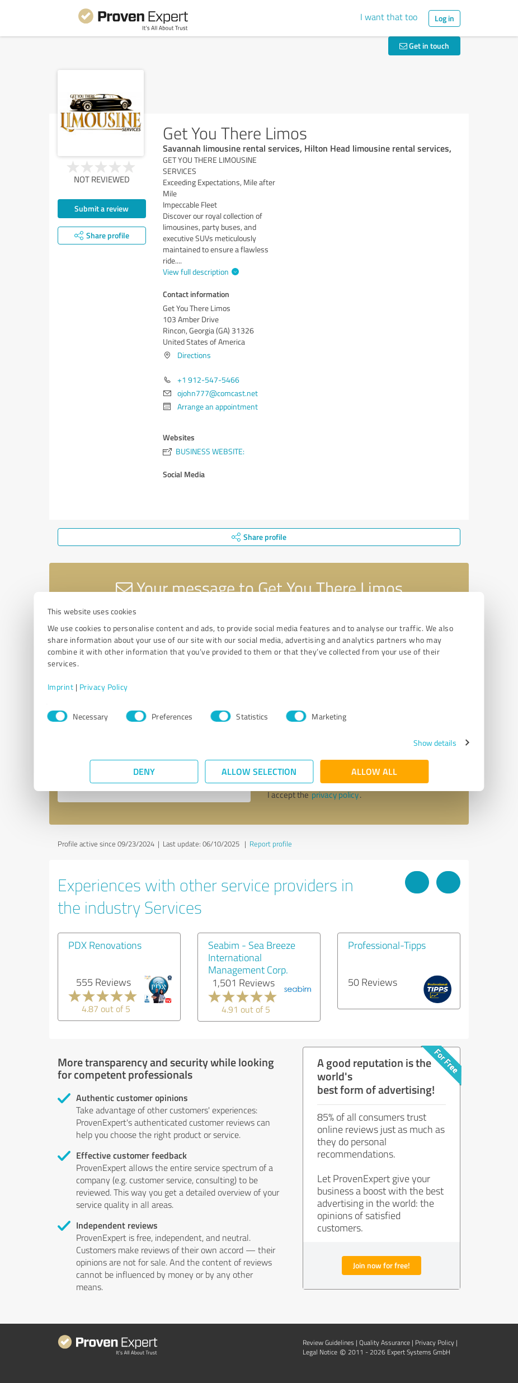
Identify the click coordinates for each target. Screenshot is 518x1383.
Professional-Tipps (387, 945)
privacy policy (335, 795)
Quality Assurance (384, 1342)
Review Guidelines (328, 1342)
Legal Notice (320, 1352)
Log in (444, 18)
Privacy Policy (145, 686)
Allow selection (259, 771)
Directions (194, 355)
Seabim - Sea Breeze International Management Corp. (251, 957)
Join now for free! (381, 1265)
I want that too (388, 17)
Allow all (374, 771)
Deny (144, 771)
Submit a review (101, 208)
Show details (392, 742)
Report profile (270, 844)
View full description (199, 271)
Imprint (103, 686)
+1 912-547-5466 (208, 379)
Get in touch (424, 45)
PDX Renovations (105, 945)
